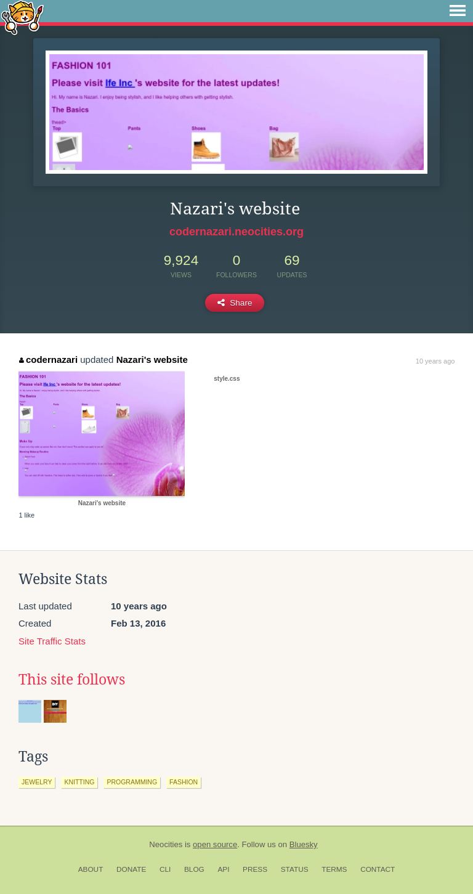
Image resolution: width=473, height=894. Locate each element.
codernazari (48, 359)
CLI (165, 869)
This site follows (71, 680)
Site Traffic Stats (52, 641)
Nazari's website (152, 359)
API (223, 869)
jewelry (37, 782)
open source (215, 844)
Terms (334, 869)
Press (255, 869)
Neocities (165, 844)
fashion (183, 782)
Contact (377, 869)
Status (295, 869)
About (90, 869)
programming (132, 782)
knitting (79, 782)
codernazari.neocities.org (236, 232)
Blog (194, 869)
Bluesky (303, 844)
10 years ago (435, 361)
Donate (131, 869)
